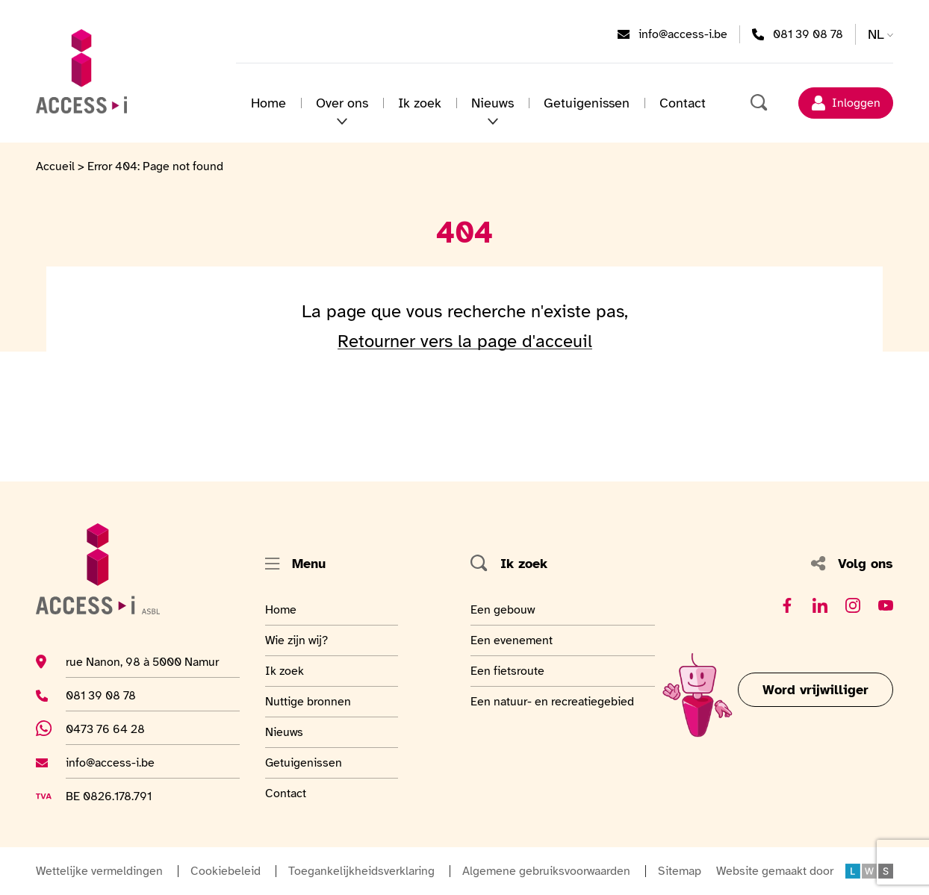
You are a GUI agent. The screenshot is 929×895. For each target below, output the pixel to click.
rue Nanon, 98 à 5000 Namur (142, 661)
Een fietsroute (507, 670)
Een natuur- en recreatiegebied (552, 701)
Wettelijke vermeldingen (99, 871)
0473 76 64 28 (115, 728)
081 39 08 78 (808, 33)
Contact (682, 103)
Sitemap (679, 871)
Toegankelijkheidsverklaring (361, 871)
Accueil (55, 166)
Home (268, 103)
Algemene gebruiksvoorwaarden (546, 871)
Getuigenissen (587, 103)
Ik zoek (419, 103)
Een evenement (511, 640)
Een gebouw (504, 609)
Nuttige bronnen (308, 701)
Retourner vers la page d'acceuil (465, 341)
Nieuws (492, 103)
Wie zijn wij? (301, 640)
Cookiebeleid (225, 871)
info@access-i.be (683, 33)
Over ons (342, 103)
